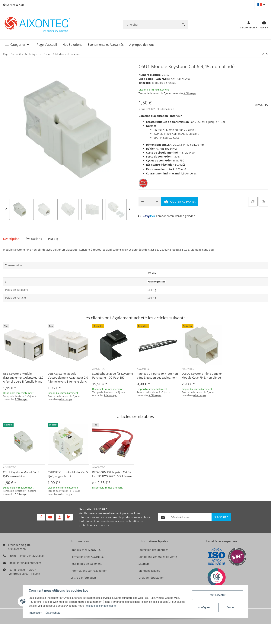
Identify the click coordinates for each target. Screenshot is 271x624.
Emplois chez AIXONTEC (86, 550)
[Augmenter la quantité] (157, 201)
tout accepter (217, 595)
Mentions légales (149, 570)
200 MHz (152, 273)
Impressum (35, 612)
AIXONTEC (261, 104)
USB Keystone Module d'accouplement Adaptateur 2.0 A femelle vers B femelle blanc (23, 377)
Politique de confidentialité (100, 605)
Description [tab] (11, 239)
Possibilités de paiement (86, 563)
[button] (15, 5)
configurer (204, 607)
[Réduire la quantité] (142, 201)
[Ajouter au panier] (180, 201)
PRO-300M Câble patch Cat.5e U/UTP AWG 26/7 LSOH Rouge (112, 474)
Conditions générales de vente (158, 557)
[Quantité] (149, 201)
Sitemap (144, 563)
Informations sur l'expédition (89, 570)
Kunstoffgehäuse (156, 281)
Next (129, 209)
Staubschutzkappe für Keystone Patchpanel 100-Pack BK (112, 375)
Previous (6, 209)
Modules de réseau (164, 82)
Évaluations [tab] (34, 239)
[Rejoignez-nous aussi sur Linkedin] (69, 517)
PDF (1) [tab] (53, 239)
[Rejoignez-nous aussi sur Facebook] (41, 517)
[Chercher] (151, 24)
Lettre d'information (83, 577)
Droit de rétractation (151, 577)
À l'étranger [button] (189, 93)
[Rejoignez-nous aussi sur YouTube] (50, 517)
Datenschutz (53, 612)
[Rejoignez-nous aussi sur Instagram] (59, 517)
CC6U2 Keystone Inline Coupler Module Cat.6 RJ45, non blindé (202, 375)
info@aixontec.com (29, 563)
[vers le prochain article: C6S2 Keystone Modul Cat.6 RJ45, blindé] (263, 54)
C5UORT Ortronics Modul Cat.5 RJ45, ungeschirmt (68, 474)
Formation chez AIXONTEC (87, 557)
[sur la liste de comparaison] (253, 201)
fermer (230, 607)
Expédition (168, 109)
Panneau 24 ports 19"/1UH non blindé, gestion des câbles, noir (157, 375)
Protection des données (153, 550)
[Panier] (262, 24)
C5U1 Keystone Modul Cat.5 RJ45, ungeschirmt (21, 474)
